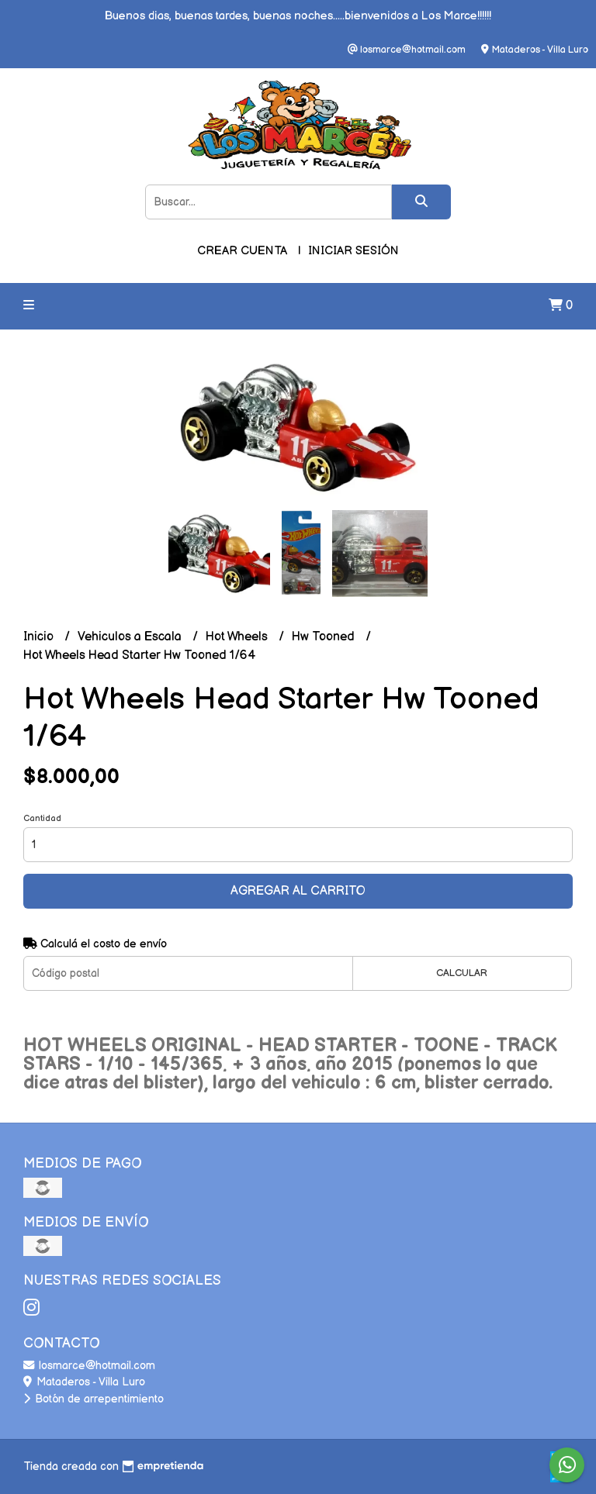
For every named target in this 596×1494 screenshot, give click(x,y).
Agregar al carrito (298, 891)
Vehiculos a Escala (131, 637)
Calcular (461, 973)
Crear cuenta (242, 250)
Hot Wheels (238, 637)
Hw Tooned (325, 637)
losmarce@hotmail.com (89, 1365)
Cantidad (42, 818)
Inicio (40, 637)
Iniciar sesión (353, 250)
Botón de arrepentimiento (93, 1399)
